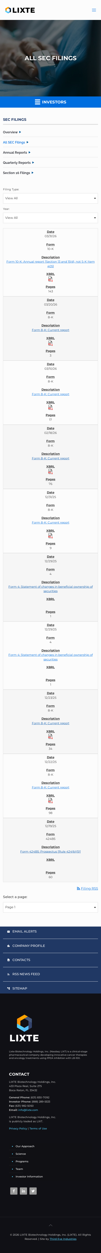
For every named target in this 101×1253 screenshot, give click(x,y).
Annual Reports (15, 152)
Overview (10, 132)
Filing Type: (11, 189)
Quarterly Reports (17, 163)
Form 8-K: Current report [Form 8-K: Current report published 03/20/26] (50, 330)
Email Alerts (22, 931)
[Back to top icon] (50, 1225)
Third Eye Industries (63, 1238)
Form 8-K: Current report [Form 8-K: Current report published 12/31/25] (50, 522)
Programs (22, 1161)
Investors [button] (50, 101)
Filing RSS (87, 888)
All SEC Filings (14, 142)
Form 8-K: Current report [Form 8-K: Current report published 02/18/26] (50, 458)
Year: (6, 209)
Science (21, 1153)
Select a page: (15, 897)
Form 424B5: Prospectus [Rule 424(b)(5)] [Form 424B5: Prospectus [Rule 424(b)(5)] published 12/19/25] (50, 851)
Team (19, 1168)
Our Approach (25, 1146)
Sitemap (17, 988)
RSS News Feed (23, 974)
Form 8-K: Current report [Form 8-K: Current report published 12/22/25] (50, 787)
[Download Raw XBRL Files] (50, 279)
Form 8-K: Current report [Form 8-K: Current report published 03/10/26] (50, 394)
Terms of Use (38, 1128)
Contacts (18, 960)
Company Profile (26, 946)
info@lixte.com (28, 1109)
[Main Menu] (94, 10)
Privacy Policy (18, 1128)
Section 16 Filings (16, 173)
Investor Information (29, 1176)
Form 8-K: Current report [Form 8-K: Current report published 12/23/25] (50, 723)
